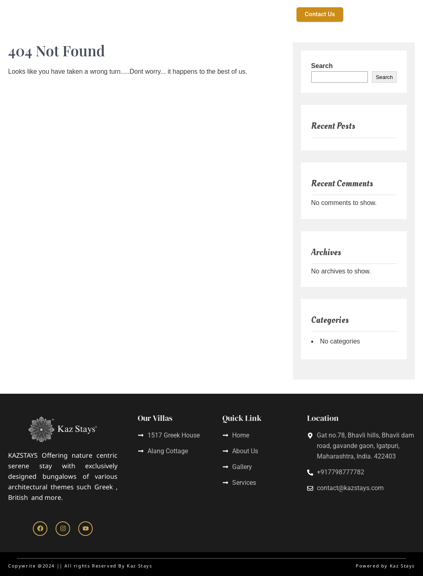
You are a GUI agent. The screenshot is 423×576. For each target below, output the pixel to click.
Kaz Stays (128, 14)
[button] (237, 14)
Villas (237, 14)
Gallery (272, 14)
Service (203, 14)
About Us (166, 14)
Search (322, 65)
